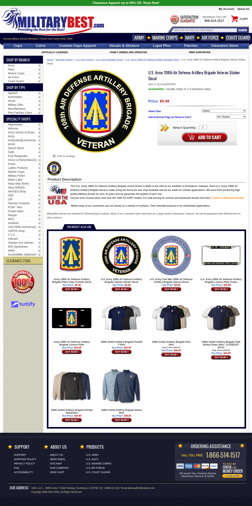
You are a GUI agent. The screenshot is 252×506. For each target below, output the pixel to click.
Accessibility (23, 472)
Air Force (210, 37)
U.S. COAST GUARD (98, 472)
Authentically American (22, 140)
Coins (41, 46)
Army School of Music (21, 132)
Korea (11, 163)
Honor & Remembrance (22, 160)
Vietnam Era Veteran (20, 242)
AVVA (11, 144)
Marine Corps (165, 37)
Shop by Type (15, 87)
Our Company (59, 467)
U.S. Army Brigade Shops (109, 59)
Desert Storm (16, 148)
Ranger (12, 215)
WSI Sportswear (18, 246)
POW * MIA (15, 207)
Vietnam (13, 238)
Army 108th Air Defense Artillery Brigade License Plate (71, 322)
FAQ (16, 467)
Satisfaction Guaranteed (184, 19)
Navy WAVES (16, 187)
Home (50, 59)
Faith (11, 152)
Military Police (16, 175)
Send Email (58, 459)
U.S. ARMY (92, 454)
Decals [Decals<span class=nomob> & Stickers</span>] (124, 46)
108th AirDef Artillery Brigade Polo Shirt (171, 322)
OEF (11, 195)
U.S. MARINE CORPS (98, 463)
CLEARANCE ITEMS (18, 260)
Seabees (13, 223)
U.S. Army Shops (84, 59)
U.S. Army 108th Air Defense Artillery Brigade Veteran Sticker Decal (121, 259)
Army (139, 37)
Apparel (13, 93)
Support (20, 454)
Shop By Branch (18, 59)
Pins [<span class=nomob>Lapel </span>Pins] (161, 46)
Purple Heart (16, 211)
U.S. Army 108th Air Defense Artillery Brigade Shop (152, 59)
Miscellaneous (17, 108)
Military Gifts (15, 104)
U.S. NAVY (92, 459)
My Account (226, 8)
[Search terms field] (204, 30)
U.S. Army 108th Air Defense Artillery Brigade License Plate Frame (221, 259)
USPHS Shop (16, 230)
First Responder (18, 156)
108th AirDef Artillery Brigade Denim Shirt (121, 390)
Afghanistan (15, 124)
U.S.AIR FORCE (95, 467)
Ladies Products (18, 167)
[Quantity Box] (203, 127)
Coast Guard (238, 37)
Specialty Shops (64, 59)
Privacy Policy (24, 463)
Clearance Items (224, 46)
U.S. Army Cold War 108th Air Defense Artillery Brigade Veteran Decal (171, 259)
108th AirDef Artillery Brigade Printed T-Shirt (121, 322)
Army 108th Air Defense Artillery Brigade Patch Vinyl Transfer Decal (71, 259)
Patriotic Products (19, 203)
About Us (243, 8)
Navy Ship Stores (18, 183)
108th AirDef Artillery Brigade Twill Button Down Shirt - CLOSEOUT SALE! (221, 323)
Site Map (56, 463)
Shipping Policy (25, 459)
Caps (18, 46)
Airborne (13, 128)
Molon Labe (15, 179)
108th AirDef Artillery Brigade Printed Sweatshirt (72, 390)
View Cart (57, 472)
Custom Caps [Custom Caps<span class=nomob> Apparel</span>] (77, 46)
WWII (11, 250)
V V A (11, 234)
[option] (54, 168)
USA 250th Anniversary (22, 226)
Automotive (15, 96)
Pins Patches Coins (20, 112)
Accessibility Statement (22, 254)
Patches (191, 46)
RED (11, 219)
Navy (189, 37)
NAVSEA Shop (17, 191)
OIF (10, 199)
